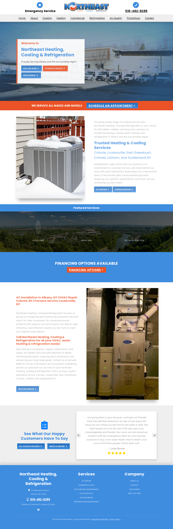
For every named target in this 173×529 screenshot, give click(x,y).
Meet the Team (134, 493)
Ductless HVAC (86, 493)
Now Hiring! (29, 75)
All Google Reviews (29, 446)
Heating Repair (86, 497)
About (34, 18)
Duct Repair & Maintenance (86, 489)
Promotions (133, 18)
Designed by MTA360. (100, 519)
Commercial (78, 18)
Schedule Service (54, 68)
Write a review (57, 446)
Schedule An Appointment (111, 106)
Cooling (47, 18)
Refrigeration (97, 18)
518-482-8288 (136, 11)
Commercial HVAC (86, 485)
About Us (134, 481)
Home (22, 18)
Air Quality (116, 18)
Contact (149, 18)
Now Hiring (135, 489)
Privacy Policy (115, 519)
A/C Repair (86, 481)
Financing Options (85, 270)
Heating (61, 18)
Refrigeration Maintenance (86, 502)
